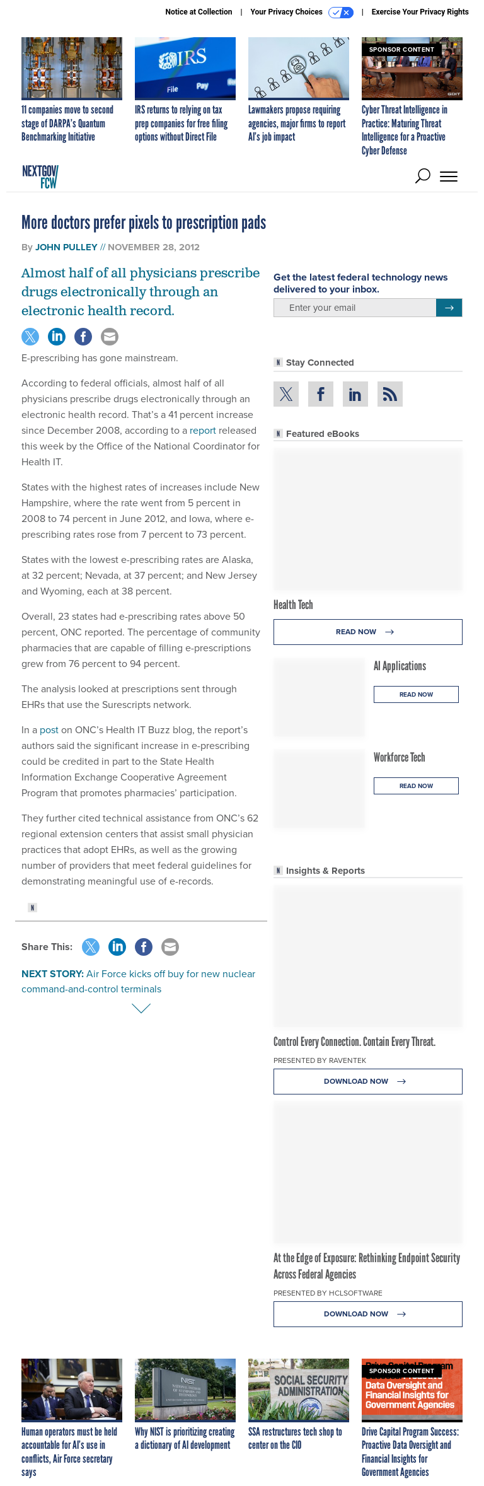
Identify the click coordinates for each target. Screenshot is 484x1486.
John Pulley (66, 247)
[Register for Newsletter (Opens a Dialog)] (449, 307)
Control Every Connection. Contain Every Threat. (354, 1041)
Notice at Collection (198, 12)
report (203, 430)
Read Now (368, 632)
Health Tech (293, 604)
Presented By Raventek (320, 1060)
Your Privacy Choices (302, 12)
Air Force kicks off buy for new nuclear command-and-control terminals (138, 981)
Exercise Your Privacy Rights (420, 12)
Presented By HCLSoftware (328, 1293)
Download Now (368, 1082)
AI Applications (400, 665)
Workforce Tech (399, 757)
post (49, 730)
